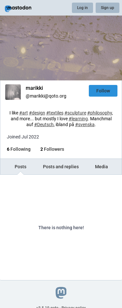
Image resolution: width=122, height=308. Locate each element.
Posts (20, 166)
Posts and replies (61, 166)
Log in (82, 8)
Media (101, 166)
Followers (52, 149)
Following (19, 149)
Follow (103, 90)
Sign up (107, 8)
